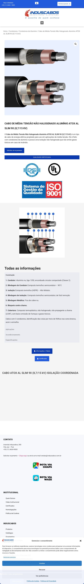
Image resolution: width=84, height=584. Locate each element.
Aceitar (42, 563)
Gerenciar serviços (9, 557)
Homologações (11, 509)
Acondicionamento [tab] (13, 334)
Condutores (13, 31)
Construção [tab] (10, 275)
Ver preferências (42, 576)
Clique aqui (23, 456)
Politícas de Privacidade (48, 581)
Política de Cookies (33, 581)
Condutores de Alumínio (28, 31)
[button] (80, 541)
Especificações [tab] (11, 340)
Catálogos (9, 533)
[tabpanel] (42, 302)
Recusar (42, 569)
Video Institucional (12, 502)
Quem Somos (10, 498)
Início (5, 31)
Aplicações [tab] (10, 329)
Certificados (10, 506)
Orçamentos (10, 537)
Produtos (9, 529)
